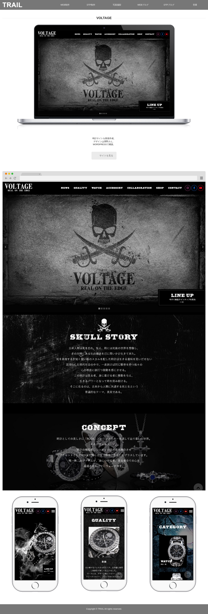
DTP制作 (91, 5)
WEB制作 (65, 5)
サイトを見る (106, 156)
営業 (195, 5)
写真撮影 (117, 5)
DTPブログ (169, 5)
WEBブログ (143, 5)
